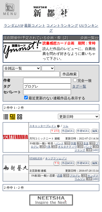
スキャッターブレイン (43, 125)
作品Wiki (68, 131)
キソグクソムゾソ (56, 158)
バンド (59, 143)
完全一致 (82, 81)
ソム (65, 125)
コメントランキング (62, 25)
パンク (88, 146)
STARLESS (35, 158)
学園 (73, 143)
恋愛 (60, 175)
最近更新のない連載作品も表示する (54, 98)
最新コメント (34, 25)
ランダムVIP (13, 25)
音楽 (86, 143)
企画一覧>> (90, 38)
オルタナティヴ (67, 146)
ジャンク (80, 149)
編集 (95, 131)
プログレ (75, 175)
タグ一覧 (79, 86)
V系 (48, 146)
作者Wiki (83, 131)
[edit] (95, 149)
